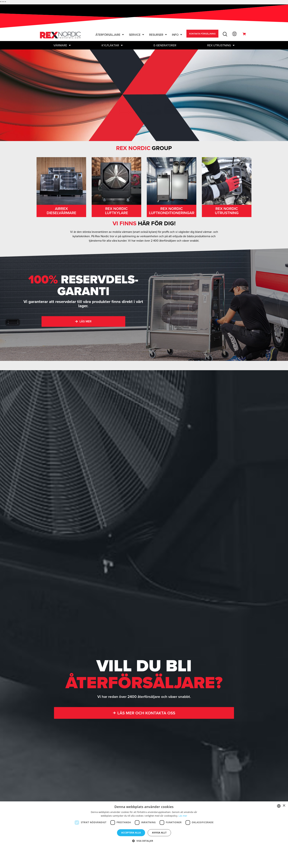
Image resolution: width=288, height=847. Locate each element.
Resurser (158, 34)
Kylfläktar (112, 45)
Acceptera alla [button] (131, 832)
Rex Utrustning (221, 45)
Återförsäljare (110, 34)
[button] (109, 34)
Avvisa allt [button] (159, 832)
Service (136, 34)
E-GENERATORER (165, 45)
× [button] (283, 805)
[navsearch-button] (224, 34)
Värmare (62, 45)
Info (177, 34)
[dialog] (144, 824)
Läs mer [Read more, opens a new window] (183, 815)
